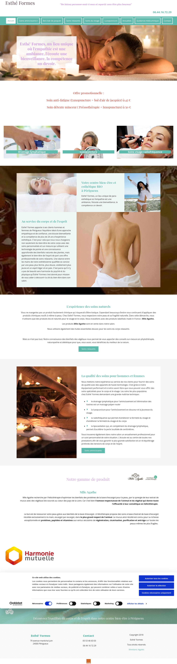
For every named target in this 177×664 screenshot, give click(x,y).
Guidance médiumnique (148, 20)
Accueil (11, 20)
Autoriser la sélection (156, 641)
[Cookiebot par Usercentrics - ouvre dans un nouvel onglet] (16, 659)
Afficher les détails (135, 659)
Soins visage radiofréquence (145, 151)
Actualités (127, 20)
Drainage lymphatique (32, 151)
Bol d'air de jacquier (52, 20)
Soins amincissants (28, 20)
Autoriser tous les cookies (156, 634)
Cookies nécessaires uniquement (156, 648)
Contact (167, 20)
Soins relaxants (73, 20)
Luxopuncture (110, 20)
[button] (89, 349)
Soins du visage (92, 20)
